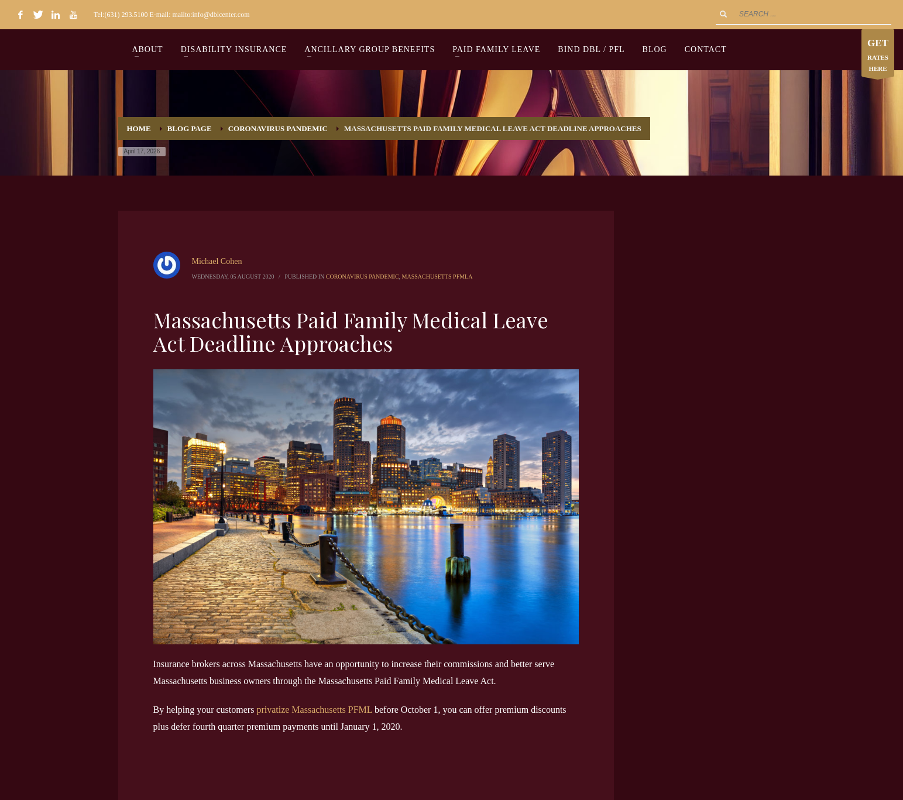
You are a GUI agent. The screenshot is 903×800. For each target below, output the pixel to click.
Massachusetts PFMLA (437, 276)
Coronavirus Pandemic (362, 276)
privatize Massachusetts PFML (314, 710)
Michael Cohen (217, 261)
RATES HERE (877, 56)
